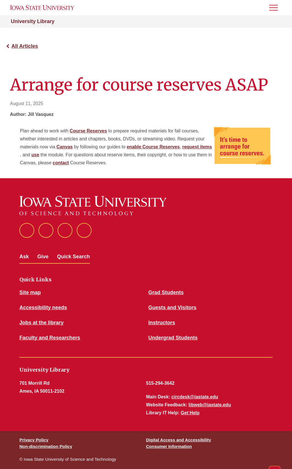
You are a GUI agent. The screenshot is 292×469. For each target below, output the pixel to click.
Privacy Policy (33, 439)
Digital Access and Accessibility (178, 439)
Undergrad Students (173, 338)
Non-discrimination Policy (45, 446)
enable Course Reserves (153, 146)
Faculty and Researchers (49, 338)
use (35, 154)
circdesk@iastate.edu (194, 396)
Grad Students (166, 292)
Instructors (161, 322)
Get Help (190, 412)
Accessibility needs (43, 307)
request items (197, 146)
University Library (32, 21)
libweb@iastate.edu (209, 404)
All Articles (24, 46)
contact (61, 162)
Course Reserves (88, 130)
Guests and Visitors (172, 307)
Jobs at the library (41, 322)
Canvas (64, 146)
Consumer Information (169, 446)
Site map (30, 292)
